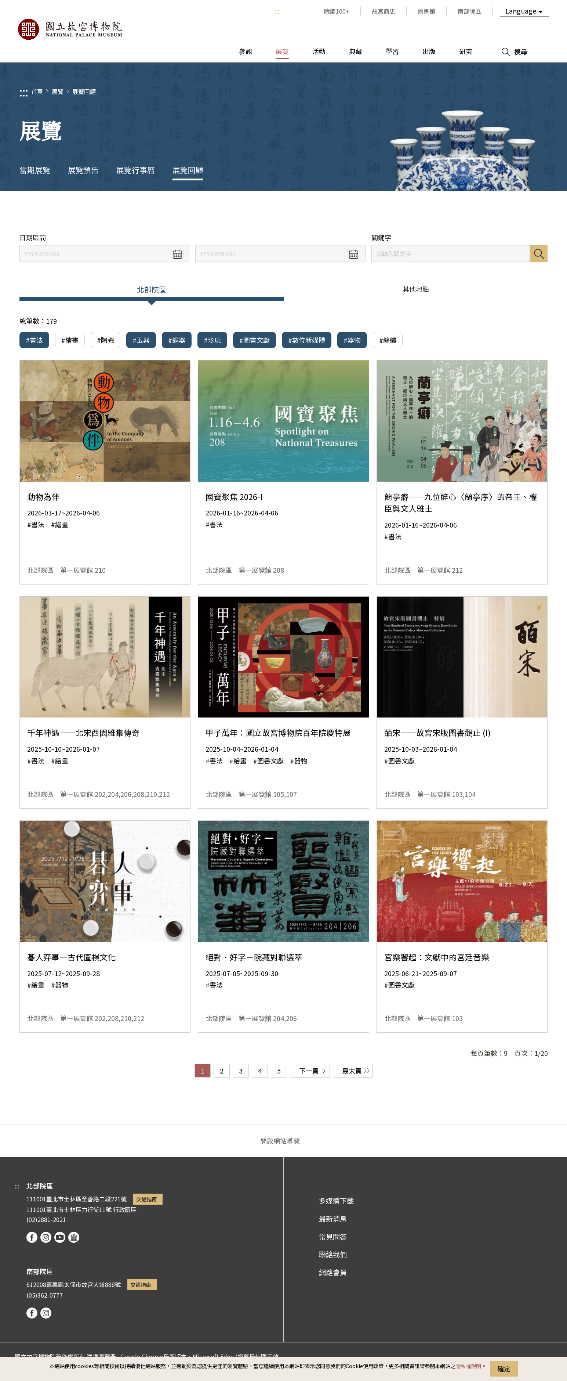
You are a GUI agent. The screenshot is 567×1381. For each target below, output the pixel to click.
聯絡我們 (333, 1254)
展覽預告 (83, 169)
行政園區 (125, 1209)
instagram (45, 1237)
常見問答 (333, 1236)
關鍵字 (381, 237)
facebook (31, 1237)
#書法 (34, 340)
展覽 (57, 91)
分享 (467, 212)
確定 (503, 1368)
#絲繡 (387, 340)
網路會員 (333, 1272)
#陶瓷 (105, 340)
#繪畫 (70, 340)
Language (520, 10)
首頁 (37, 91)
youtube (59, 1237)
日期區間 (32, 237)
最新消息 (333, 1218)
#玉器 (141, 340)
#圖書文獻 (254, 340)
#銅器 (176, 340)
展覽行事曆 (135, 169)
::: (277, 11)
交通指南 (146, 1199)
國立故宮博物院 (70, 29)
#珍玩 (212, 340)
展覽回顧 (84, 91)
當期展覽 (34, 169)
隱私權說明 (468, 1366)
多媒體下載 (336, 1200)
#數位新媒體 (306, 340)
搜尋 (539, 253)
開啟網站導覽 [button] (280, 1141)
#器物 (352, 340)
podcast (73, 1237)
